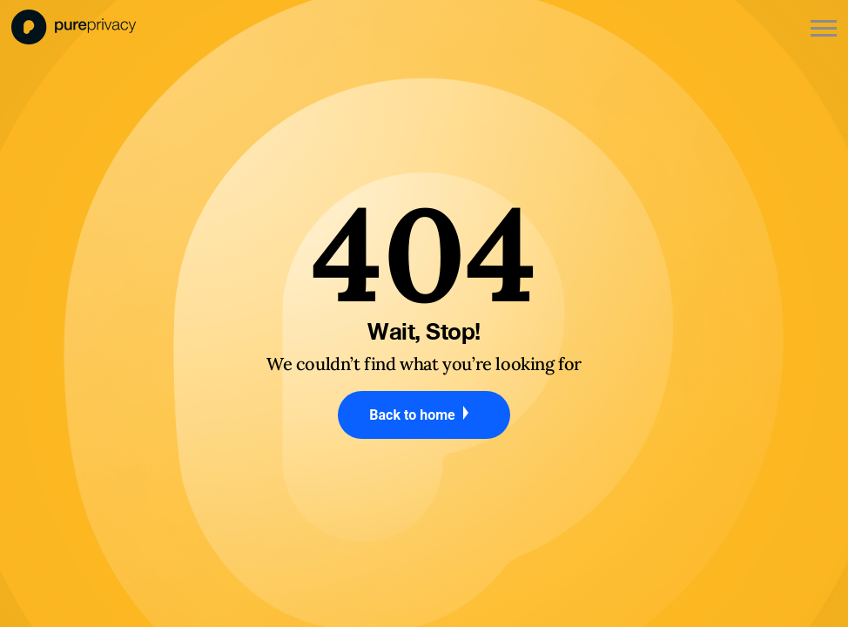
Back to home (423, 414)
